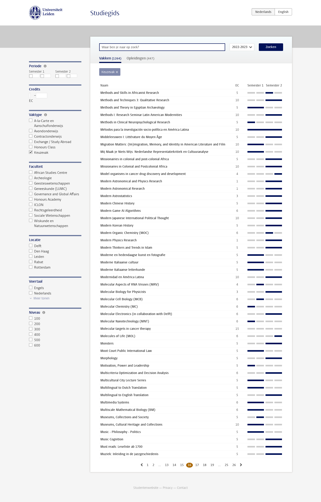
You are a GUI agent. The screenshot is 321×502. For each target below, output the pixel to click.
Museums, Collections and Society (124, 417)
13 (167, 465)
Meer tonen (41, 298)
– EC (38, 98)
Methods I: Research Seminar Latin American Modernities (141, 115)
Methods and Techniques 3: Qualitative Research (134, 100)
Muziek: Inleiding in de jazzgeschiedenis (129, 454)
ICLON (36, 205)
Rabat (36, 262)
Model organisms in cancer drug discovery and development (143, 174)
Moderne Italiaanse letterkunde (122, 270)
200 (34, 324)
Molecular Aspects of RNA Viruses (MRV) (129, 284)
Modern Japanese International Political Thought (134, 218)
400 (34, 334)
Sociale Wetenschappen (49, 215)
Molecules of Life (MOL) (117, 336)
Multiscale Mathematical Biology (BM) (127, 410)
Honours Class (42, 147)
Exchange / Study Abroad (50, 142)
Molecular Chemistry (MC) (119, 307)
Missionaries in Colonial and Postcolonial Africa (133, 166)
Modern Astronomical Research (122, 189)
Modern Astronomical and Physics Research (131, 181)
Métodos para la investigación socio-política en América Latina (144, 130)
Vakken (110, 58)
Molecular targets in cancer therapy (125, 329)
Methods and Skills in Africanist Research (129, 93)
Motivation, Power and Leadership (124, 365)
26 (234, 465)
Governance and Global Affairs (54, 194)
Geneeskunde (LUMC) (48, 189)
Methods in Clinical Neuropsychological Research (135, 122)
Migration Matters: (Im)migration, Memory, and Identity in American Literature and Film (162, 144)
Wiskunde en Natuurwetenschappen (48, 223)
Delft (35, 246)
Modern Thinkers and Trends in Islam (126, 248)
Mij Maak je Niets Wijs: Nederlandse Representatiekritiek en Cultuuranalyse (154, 152)
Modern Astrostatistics (116, 196)
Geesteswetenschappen (49, 183)
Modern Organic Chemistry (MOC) (124, 233)
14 (174, 465)
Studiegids (104, 13)
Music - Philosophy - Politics (120, 432)
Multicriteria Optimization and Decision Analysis (134, 373)
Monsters (106, 343)
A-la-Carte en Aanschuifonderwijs (46, 123)
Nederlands (40, 293)
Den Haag (39, 251)
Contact (182, 488)
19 (212, 465)
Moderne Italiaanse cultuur (119, 262)
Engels (36, 288)
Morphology (108, 358)
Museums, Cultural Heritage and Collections (131, 424)
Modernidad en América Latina (122, 277)
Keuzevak (38, 152)
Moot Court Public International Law (126, 351)
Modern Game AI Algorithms (120, 211)
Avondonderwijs (43, 131)
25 (226, 465)
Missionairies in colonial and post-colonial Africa (134, 159)
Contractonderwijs (45, 136)
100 (34, 318)
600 (34, 345)
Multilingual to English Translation (124, 395)
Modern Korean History (116, 225)
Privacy (168, 488)
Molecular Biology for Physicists (123, 292)
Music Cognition (111, 439)
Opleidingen (140, 58)
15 (182, 465)
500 (34, 340)
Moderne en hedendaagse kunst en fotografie (132, 255)
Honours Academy (45, 199)
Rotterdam (39, 267)
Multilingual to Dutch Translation (123, 388)
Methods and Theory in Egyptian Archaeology (132, 107)
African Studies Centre (48, 172)
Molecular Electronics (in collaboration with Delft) (136, 314)
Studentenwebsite (145, 488)
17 (197, 465)
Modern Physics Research (118, 240)
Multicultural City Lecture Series (123, 380)
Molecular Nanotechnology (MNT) (124, 321)
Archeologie (40, 178)
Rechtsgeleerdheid (45, 210)
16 (189, 465)
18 (204, 465)
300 (34, 329)
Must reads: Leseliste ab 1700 (121, 447)
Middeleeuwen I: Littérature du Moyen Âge (131, 137)
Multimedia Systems (114, 402)
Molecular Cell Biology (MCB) (121, 299)
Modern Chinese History (117, 203)
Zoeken (271, 47)
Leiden (36, 256)
